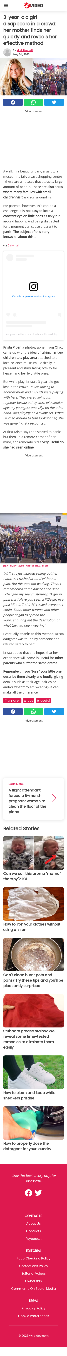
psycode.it (34, 1238)
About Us (33, 1223)
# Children (12, 700)
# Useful (43, 700)
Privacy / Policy (34, 1308)
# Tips (28, 700)
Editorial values (33, 1273)
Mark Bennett (25, 50)
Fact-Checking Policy (33, 1258)
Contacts (33, 1231)
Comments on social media (33, 1288)
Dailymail (13, 245)
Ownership (33, 1281)
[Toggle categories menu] (6, 5)
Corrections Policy (33, 1266)
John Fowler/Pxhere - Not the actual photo (25, 565)
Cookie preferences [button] (33, 1316)
